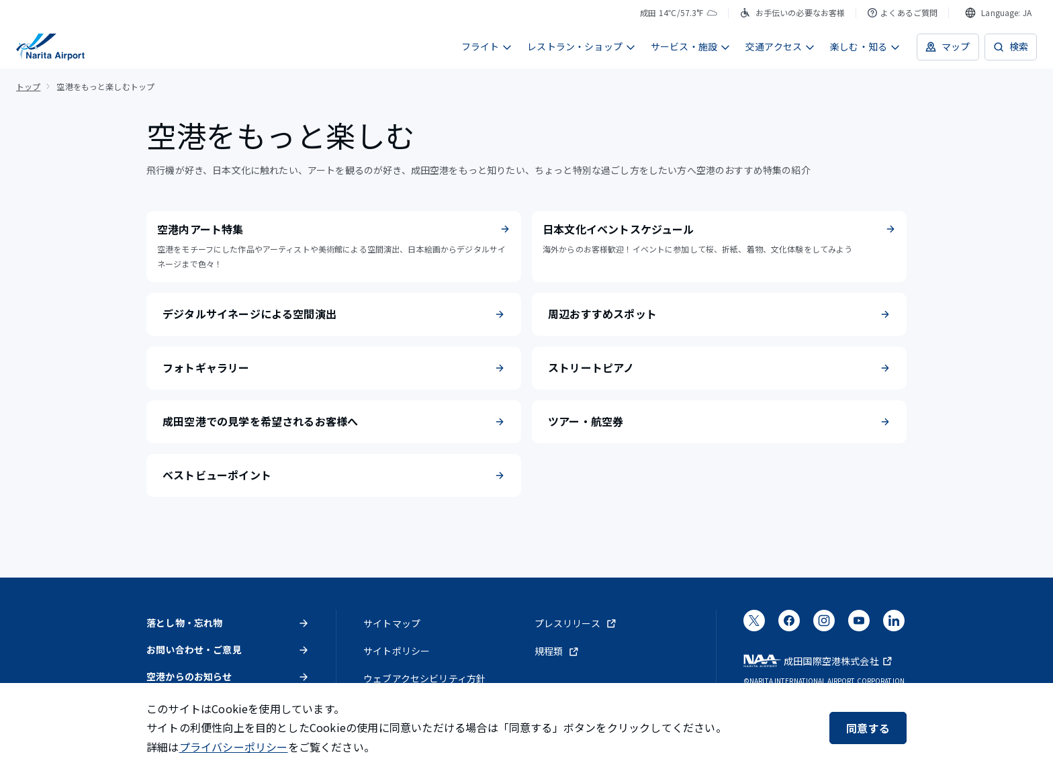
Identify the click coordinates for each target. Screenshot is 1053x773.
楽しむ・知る (865, 46)
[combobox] (998, 13)
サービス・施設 (691, 46)
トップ (28, 86)
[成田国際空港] (50, 47)
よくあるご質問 (902, 12)
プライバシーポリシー (233, 747)
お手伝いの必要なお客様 (792, 12)
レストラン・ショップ (581, 46)
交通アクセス (780, 46)
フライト (487, 46)
